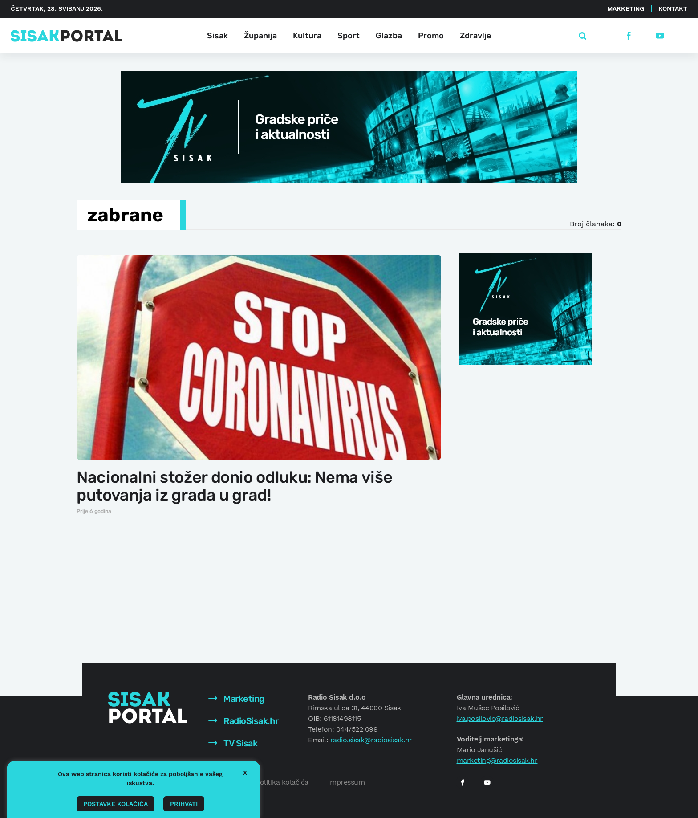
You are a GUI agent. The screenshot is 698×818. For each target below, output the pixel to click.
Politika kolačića (282, 782)
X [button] (245, 772)
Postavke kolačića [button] (115, 803)
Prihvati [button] (184, 803)
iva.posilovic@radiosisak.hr (500, 718)
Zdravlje (475, 36)
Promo (431, 36)
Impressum (346, 782)
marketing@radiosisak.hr (497, 760)
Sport (348, 36)
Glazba (389, 36)
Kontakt (672, 8)
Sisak (217, 36)
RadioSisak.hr (243, 721)
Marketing (625, 8)
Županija (260, 36)
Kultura (307, 36)
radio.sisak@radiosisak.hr (371, 740)
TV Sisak (233, 743)
